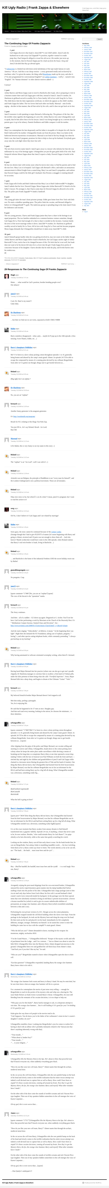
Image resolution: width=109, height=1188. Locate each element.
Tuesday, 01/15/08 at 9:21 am (19, 350)
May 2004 (87, 137)
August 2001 (87, 203)
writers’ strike (56, 532)
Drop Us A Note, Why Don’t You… (21, 31)
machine (63, 258)
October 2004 (87, 127)
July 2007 (86, 61)
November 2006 (88, 77)
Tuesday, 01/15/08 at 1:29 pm (19, 527)
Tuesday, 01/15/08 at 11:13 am (20, 441)
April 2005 (87, 115)
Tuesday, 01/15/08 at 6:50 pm (19, 650)
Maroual (14, 438)
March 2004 (87, 141)
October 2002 (87, 175)
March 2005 (87, 117)
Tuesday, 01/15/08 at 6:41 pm (19, 607)
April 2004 (87, 139)
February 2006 (88, 95)
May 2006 (87, 89)
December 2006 (88, 75)
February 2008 (88, 47)
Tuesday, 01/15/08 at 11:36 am (20, 473)
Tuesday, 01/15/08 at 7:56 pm (19, 811)
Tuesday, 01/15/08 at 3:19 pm (19, 573)
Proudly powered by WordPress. (93, 1183)
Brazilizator (47, 74)
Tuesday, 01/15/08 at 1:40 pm (19, 554)
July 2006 (86, 85)
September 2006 (88, 81)
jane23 (13, 294)
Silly (34, 258)
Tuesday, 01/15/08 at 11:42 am (20, 492)
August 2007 (87, 59)
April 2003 (87, 163)
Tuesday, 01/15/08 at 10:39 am (20, 390)
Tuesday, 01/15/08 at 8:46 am (19, 296)
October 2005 (87, 103)
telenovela (11, 69)
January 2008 (87, 49)
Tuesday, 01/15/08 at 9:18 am (19, 331)
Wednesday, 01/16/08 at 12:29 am (21, 977)
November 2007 (88, 53)
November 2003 (88, 149)
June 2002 (87, 183)
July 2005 (86, 109)
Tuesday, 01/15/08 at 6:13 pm (19, 589)
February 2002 (88, 191)
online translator (51, 77)
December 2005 (88, 99)
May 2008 (87, 45)
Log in (86, 211)
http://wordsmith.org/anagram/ (24, 416)
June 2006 (87, 87)
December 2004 (88, 123)
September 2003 (88, 153)
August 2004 (87, 131)
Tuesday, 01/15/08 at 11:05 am (20, 406)
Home (7, 31)
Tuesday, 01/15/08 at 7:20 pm (19, 725)
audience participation (49, 258)
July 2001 (86, 205)
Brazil (58, 258)
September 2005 (88, 105)
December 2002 (88, 171)
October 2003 (87, 151)
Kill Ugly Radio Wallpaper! (43, 31)
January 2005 (87, 121)
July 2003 (86, 157)
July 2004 (86, 133)
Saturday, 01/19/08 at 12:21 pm (20, 1116)
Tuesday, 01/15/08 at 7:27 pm (19, 784)
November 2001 (88, 197)
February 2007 (88, 71)
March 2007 (87, 69)
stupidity (69, 258)
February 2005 (88, 119)
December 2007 (88, 51)
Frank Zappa (29, 258)
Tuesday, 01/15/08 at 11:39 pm (20, 880)
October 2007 (87, 55)
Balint (25, 46)
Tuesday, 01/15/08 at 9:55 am (19, 374)
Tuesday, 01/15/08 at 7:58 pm (19, 862)
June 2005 (87, 111)
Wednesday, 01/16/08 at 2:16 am (20, 1054)
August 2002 (87, 179)
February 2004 (88, 143)
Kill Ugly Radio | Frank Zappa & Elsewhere (35, 7)
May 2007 (87, 65)
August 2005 (87, 107)
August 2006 (87, 83)
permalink (23, 260)
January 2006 (87, 97)
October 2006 (87, 79)
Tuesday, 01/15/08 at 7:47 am (19, 277)
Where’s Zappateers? (11, 39)
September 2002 (88, 177)
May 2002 (87, 185)
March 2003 (87, 165)
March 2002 (87, 189)
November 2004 (88, 125)
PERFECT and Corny (68, 39)
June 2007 (87, 63)
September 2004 (88, 129)
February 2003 (88, 167)
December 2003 (88, 147)
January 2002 (87, 193)
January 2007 (87, 73)
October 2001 (87, 199)
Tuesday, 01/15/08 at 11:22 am (20, 457)
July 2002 (86, 181)
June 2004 (87, 135)
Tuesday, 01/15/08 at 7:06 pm (19, 690)
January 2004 (87, 145)
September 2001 (88, 201)
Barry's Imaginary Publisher (22, 347)
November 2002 (88, 173)
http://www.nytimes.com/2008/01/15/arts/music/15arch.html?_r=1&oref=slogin (39, 626)
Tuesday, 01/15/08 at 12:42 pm (20, 511)
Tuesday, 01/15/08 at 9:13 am (19, 315)
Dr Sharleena (16, 312)
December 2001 (88, 195)
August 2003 (87, 155)
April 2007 (87, 67)
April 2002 (87, 187)
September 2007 (88, 57)
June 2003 (87, 159)
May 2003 (87, 161)
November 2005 (88, 101)
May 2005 (87, 113)
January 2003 (87, 169)
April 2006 (87, 91)
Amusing (21, 258)
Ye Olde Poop (58, 31)
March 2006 (87, 93)
